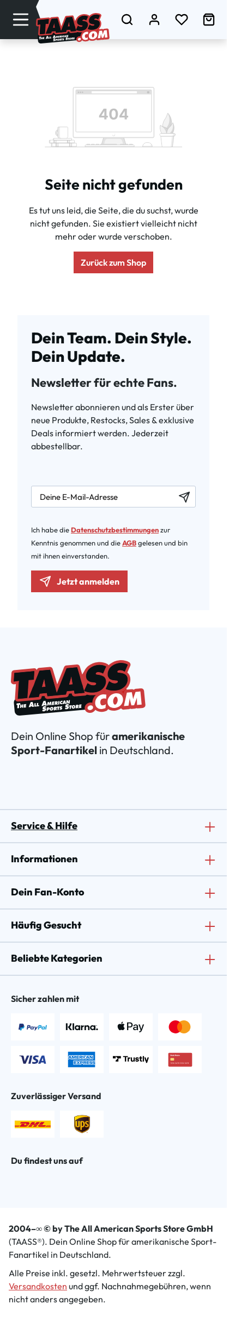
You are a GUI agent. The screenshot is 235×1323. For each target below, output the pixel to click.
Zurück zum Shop (113, 262)
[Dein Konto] (154, 19)
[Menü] (20, 19)
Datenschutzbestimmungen (115, 529)
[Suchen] (127, 19)
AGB (129, 542)
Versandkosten (38, 1286)
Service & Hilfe (44, 825)
